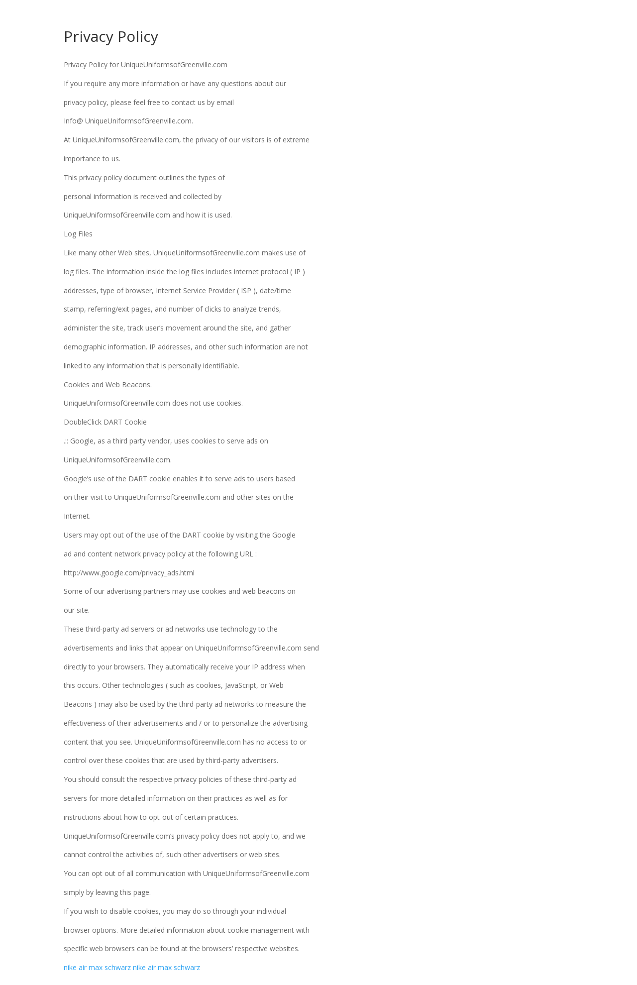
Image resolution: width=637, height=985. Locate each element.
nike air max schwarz (97, 967)
